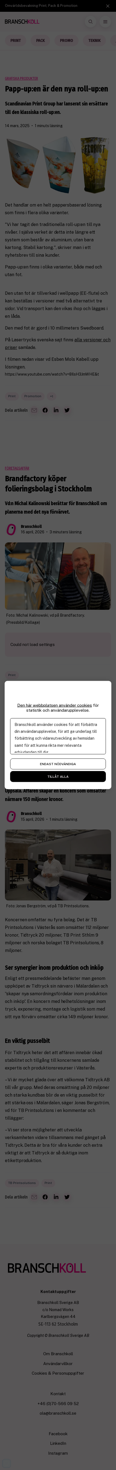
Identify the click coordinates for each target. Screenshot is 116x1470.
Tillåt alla (58, 777)
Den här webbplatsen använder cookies (54, 705)
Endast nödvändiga (58, 764)
